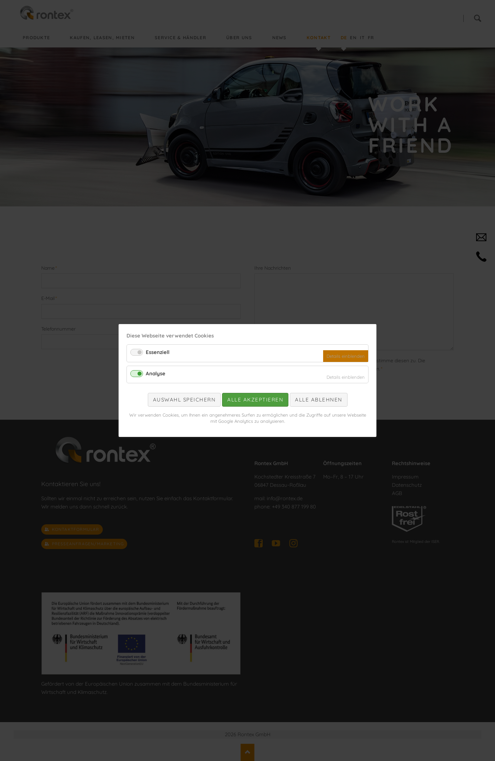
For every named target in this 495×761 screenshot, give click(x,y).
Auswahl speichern (184, 399)
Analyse (155, 373)
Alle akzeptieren (255, 399)
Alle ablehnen (318, 399)
